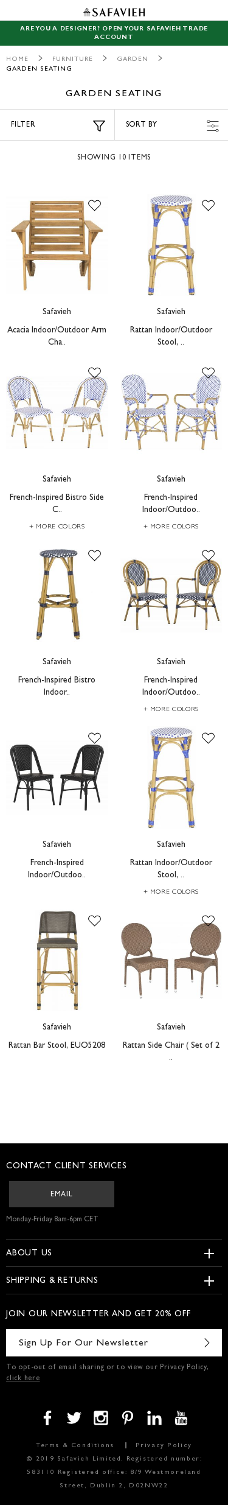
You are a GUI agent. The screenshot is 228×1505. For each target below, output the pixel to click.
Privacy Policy (164, 1445)
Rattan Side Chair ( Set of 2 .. (171, 1052)
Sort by (172, 126)
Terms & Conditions (75, 1445)
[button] (94, 206)
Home (17, 59)
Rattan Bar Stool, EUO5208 (57, 1046)
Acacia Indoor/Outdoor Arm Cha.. (56, 336)
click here (23, 1379)
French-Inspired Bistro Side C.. (57, 504)
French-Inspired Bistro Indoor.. (56, 686)
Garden (132, 59)
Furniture (72, 59)
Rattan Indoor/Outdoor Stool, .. (171, 336)
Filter (58, 126)
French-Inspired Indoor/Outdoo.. (171, 504)
